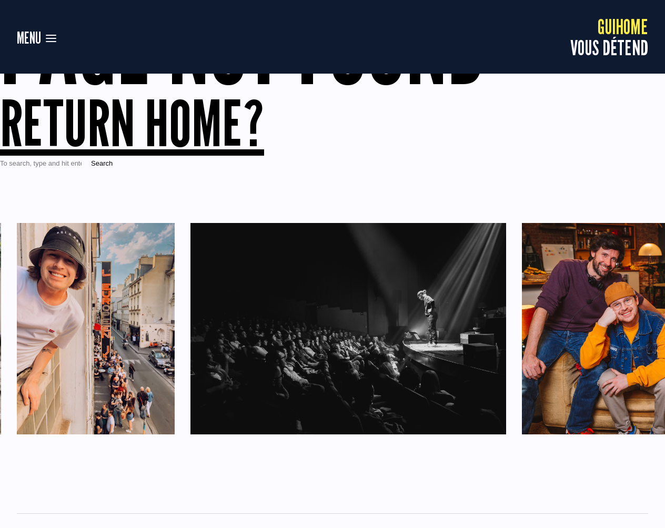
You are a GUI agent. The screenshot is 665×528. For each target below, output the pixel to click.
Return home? (132, 123)
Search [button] (102, 163)
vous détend (609, 37)
